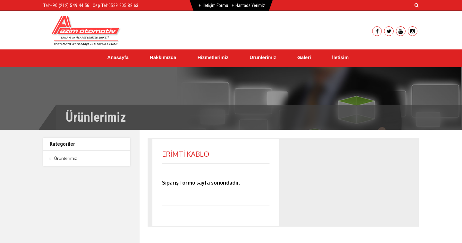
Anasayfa (118, 57)
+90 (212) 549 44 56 (69, 5)
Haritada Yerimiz (250, 5)
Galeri (304, 57)
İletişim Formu (215, 5)
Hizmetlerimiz (212, 57)
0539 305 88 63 (123, 5)
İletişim (340, 57)
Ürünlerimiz (263, 57)
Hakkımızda (163, 57)
